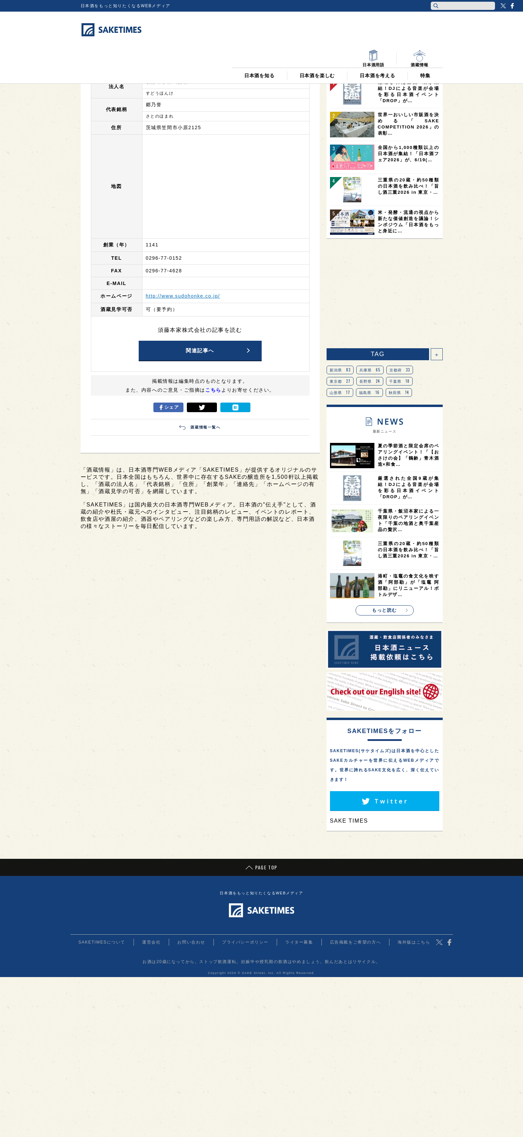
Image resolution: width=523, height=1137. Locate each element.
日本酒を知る (259, 41)
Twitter (503, 6)
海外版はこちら (414, 942)
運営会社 (151, 942)
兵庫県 (370, 370)
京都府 (399, 370)
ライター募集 (299, 942)
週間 (384, 67)
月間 (422, 67)
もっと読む (384, 610)
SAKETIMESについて (102, 942)
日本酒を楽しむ (317, 41)
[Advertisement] (385, 293)
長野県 (369, 381)
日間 (347, 67)
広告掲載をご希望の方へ (355, 942)
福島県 (369, 392)
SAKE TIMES (349, 821)
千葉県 (399, 381)
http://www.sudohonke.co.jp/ (183, 296)
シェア (168, 407)
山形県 (340, 392)
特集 (425, 41)
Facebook (512, 6)
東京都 (340, 381)
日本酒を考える (377, 41)
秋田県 (399, 392)
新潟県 (340, 370)
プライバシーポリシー (245, 942)
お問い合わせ (191, 942)
